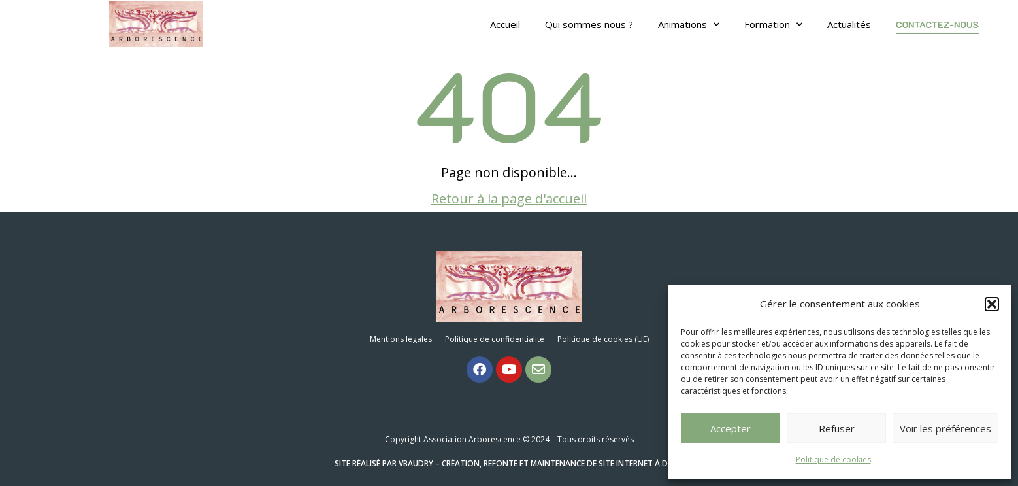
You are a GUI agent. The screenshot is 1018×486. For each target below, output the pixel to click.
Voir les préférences (945, 428)
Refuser (837, 428)
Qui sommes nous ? (589, 24)
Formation (773, 24)
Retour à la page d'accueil (509, 198)
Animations (688, 24)
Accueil (505, 24)
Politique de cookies (833, 459)
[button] (991, 304)
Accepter (730, 428)
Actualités (849, 24)
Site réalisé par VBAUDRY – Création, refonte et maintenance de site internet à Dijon (509, 463)
